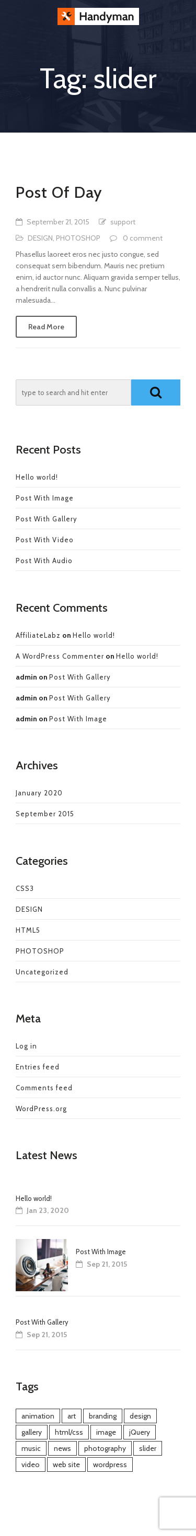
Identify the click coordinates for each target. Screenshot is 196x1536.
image (106, 1432)
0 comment (143, 238)
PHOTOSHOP (78, 238)
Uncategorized (42, 972)
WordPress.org (41, 1108)
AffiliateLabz (38, 635)
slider (147, 1448)
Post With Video (45, 539)
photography (105, 1448)
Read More (46, 326)
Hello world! (37, 477)
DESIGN (40, 238)
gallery (31, 1432)
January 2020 (39, 793)
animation (37, 1416)
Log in (26, 1046)
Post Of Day (59, 192)
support (122, 222)
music (31, 1448)
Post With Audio (44, 560)
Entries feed (38, 1067)
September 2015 (45, 813)
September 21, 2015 (58, 222)
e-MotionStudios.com (116, 1520)
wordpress (110, 1464)
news (62, 1448)
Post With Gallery (46, 519)
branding (103, 1416)
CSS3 (25, 888)
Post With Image (45, 498)
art (71, 1416)
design (140, 1416)
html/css (69, 1432)
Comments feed (44, 1087)
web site (66, 1464)
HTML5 (28, 930)
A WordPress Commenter (60, 656)
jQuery (139, 1432)
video (30, 1464)
